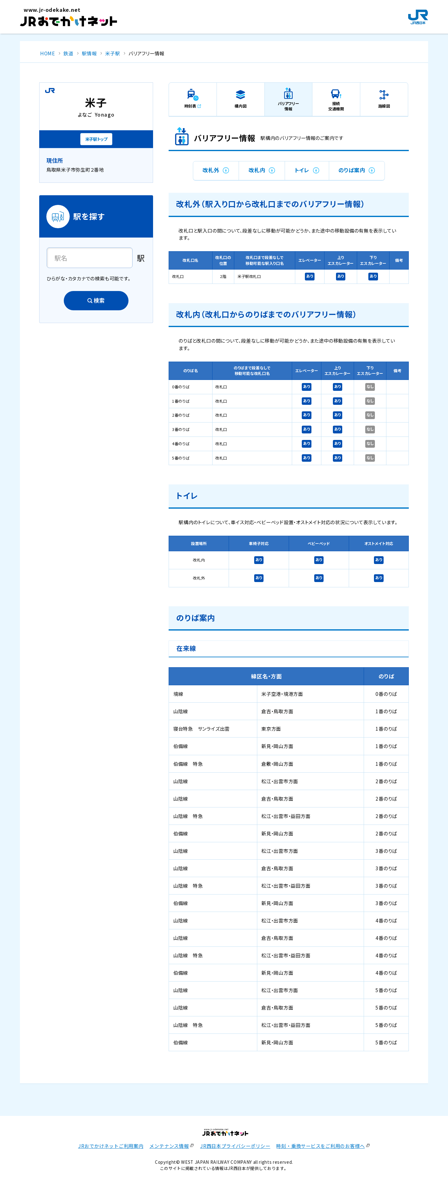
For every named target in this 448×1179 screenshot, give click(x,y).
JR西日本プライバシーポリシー (235, 1145)
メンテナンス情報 (169, 1145)
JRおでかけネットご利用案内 (110, 1145)
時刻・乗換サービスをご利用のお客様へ (320, 1145)
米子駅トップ (96, 139)
